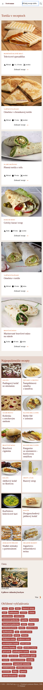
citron (31, 612)
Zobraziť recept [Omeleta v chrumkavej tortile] (21, 125)
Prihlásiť (22, 686)
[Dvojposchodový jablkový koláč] (32, 501)
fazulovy (34, 620)
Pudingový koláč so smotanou (11, 384)
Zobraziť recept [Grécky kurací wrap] (21, 236)
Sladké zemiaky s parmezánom (10, 547)
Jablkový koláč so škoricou (10, 482)
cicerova (23, 612)
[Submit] (40, 3)
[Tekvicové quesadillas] (21, 35)
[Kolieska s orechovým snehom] (11, 403)
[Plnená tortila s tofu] (21, 146)
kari (17, 632)
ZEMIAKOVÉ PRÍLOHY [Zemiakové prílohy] (10, 543)
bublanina (13, 612)
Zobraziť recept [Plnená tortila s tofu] (21, 180)
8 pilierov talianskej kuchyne (12, 592)
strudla (30, 660)
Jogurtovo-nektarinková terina (29, 549)
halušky (21, 628)
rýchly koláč (13, 656)
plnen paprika (25, 643)
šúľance (22, 676)
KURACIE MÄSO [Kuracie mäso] (9, 220)
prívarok (6, 651)
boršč (4, 612)
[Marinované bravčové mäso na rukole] (21, 312)
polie (19, 647)
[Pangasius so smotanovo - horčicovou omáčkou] (32, 435)
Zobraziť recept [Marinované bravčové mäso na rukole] (21, 346)
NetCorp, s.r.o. (14, 684)
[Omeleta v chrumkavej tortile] (21, 91)
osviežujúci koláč (10, 643)
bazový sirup (28, 608)
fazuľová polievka (11, 624)
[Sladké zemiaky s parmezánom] (11, 533)
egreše (24, 620)
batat (11, 608)
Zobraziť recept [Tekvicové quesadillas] (21, 69)
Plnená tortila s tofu (13, 167)
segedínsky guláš (27, 655)
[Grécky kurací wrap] (21, 201)
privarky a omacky (30, 647)
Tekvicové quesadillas (14, 56)
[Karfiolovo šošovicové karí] (11, 501)
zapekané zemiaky (22, 664)
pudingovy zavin (20, 651)
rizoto (5, 656)
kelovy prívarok (26, 632)
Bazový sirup (29, 480)
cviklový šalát (19, 616)
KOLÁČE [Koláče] (5, 380)
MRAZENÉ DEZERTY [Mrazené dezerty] (30, 543)
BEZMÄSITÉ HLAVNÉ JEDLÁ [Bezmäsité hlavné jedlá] (13, 53)
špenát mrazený (10, 675)
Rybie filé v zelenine (28, 417)
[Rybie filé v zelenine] (32, 403)
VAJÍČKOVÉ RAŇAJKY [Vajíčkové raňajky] (11, 109)
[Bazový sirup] (32, 468)
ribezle (33, 652)
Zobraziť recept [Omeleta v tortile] (21, 291)
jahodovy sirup (32, 628)
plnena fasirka (9, 647)
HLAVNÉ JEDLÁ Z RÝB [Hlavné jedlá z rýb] (31, 413)
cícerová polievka (10, 620)
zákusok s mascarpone (24, 668)
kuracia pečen (7, 635)
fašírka (24, 624)
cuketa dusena (7, 616)
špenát (23, 671)
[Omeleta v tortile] (21, 257)
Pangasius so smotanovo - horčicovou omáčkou (30, 452)
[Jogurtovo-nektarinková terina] (32, 533)
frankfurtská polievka (9, 628)
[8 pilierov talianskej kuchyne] (14, 578)
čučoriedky (6, 672)
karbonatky (8, 631)
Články (4, 564)
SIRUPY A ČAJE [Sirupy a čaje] (28, 478)
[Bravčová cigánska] (11, 435)
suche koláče (7, 664)
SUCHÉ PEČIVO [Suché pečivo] (8, 413)
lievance (24, 635)
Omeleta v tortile (12, 278)
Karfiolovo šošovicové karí (10, 512)
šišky (15, 671)
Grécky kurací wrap (13, 222)
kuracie (17, 635)
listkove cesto (24, 639)
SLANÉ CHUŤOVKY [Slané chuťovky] (10, 164)
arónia (5, 608)
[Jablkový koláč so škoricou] (11, 468)
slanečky (5, 660)
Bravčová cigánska (7, 449)
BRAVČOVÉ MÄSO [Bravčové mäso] (10, 330)
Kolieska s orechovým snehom (9, 418)
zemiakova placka (8, 668)
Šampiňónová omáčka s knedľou (29, 386)
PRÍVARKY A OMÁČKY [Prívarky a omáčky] (31, 380)
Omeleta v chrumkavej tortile (18, 112)
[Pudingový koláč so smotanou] (11, 370)
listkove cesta (9, 639)
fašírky (31, 624)
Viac (38, 597)
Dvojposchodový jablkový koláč (31, 514)
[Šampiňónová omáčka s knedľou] (32, 370)
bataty (18, 608)
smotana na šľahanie (17, 660)
